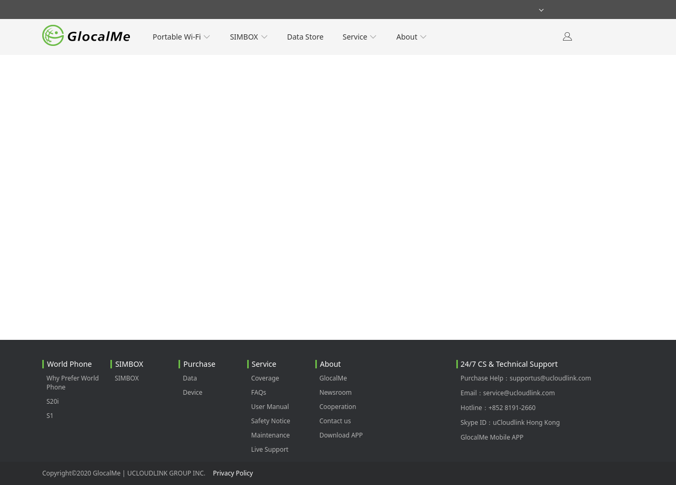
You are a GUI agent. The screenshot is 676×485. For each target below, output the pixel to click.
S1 (49, 415)
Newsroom (336, 392)
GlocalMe (333, 378)
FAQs (259, 392)
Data (190, 378)
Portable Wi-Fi (182, 37)
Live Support (270, 449)
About (411, 37)
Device (192, 392)
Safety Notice (270, 420)
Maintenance (270, 435)
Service (360, 37)
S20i (52, 401)
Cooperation (338, 406)
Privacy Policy (233, 473)
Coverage (265, 378)
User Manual (270, 406)
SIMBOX (249, 37)
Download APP (341, 435)
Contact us (335, 420)
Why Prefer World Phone (72, 383)
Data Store (305, 37)
